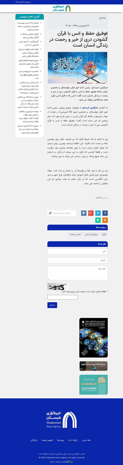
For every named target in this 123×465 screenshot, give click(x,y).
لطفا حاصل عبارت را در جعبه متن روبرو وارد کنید (85, 291)
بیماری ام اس (91, 234)
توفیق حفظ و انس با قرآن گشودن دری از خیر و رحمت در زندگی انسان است (78, 39)
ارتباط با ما (73, 440)
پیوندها (60, 440)
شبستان (61, 8)
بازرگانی (34, 440)
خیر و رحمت (75, 234)
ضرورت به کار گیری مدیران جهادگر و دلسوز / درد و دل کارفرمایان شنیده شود (28, 129)
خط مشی (86, 440)
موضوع (102, 18)
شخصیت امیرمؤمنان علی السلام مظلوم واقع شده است (29, 75)
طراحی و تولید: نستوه (61, 461)
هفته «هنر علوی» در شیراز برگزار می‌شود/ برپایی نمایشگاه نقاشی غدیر (28, 53)
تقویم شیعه (47, 440)
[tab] (29, 17)
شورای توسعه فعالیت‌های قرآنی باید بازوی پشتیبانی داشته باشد (29, 64)
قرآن (104, 234)
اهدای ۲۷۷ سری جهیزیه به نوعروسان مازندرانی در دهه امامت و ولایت (28, 26)
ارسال (52, 305)
